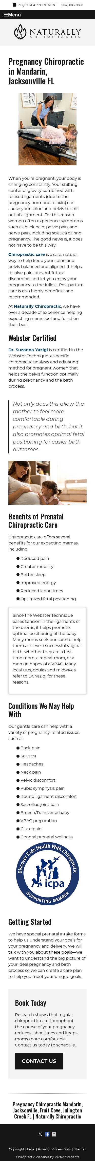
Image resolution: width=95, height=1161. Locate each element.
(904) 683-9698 (72, 5)
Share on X (41, 1134)
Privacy (43, 1149)
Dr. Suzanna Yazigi (28, 350)
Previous (21, 133)
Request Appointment (35, 5)
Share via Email (54, 1134)
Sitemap (80, 1149)
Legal (31, 1149)
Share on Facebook (47, 1134)
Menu (12, 14)
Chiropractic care (26, 255)
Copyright (16, 1149)
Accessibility (61, 1149)
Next (74, 133)
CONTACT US (39, 1061)
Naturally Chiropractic (37, 306)
